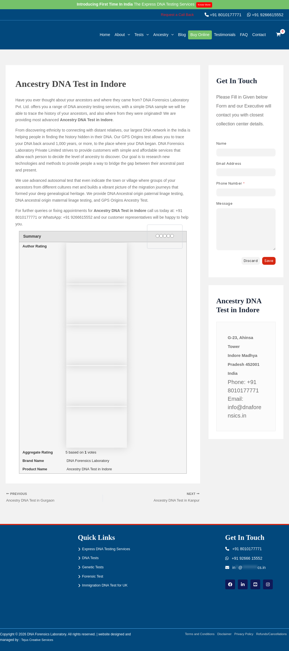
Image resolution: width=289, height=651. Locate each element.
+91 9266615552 (265, 14)
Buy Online (199, 34)
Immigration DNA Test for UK (107, 586)
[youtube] (255, 584)
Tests (141, 34)
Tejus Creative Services (38, 640)
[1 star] (157, 236)
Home (105, 34)
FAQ (244, 34)
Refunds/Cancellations (272, 634)
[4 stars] (168, 236)
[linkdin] (243, 584)
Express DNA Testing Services (108, 549)
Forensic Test (93, 577)
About (122, 34)
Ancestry (163, 34)
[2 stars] (161, 236)
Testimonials (225, 34)
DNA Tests (91, 558)
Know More (205, 4)
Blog (182, 34)
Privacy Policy (241, 634)
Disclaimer (220, 634)
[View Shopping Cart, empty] (278, 35)
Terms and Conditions (192, 634)
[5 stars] (172, 236)
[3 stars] (165, 236)
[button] (177, 14)
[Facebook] (230, 584)
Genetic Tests (94, 567)
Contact (259, 34)
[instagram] (268, 584)
